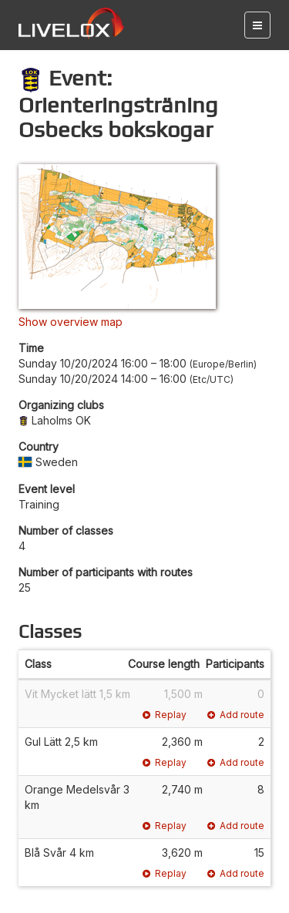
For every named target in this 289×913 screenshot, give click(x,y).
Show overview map (70, 321)
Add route (235, 714)
